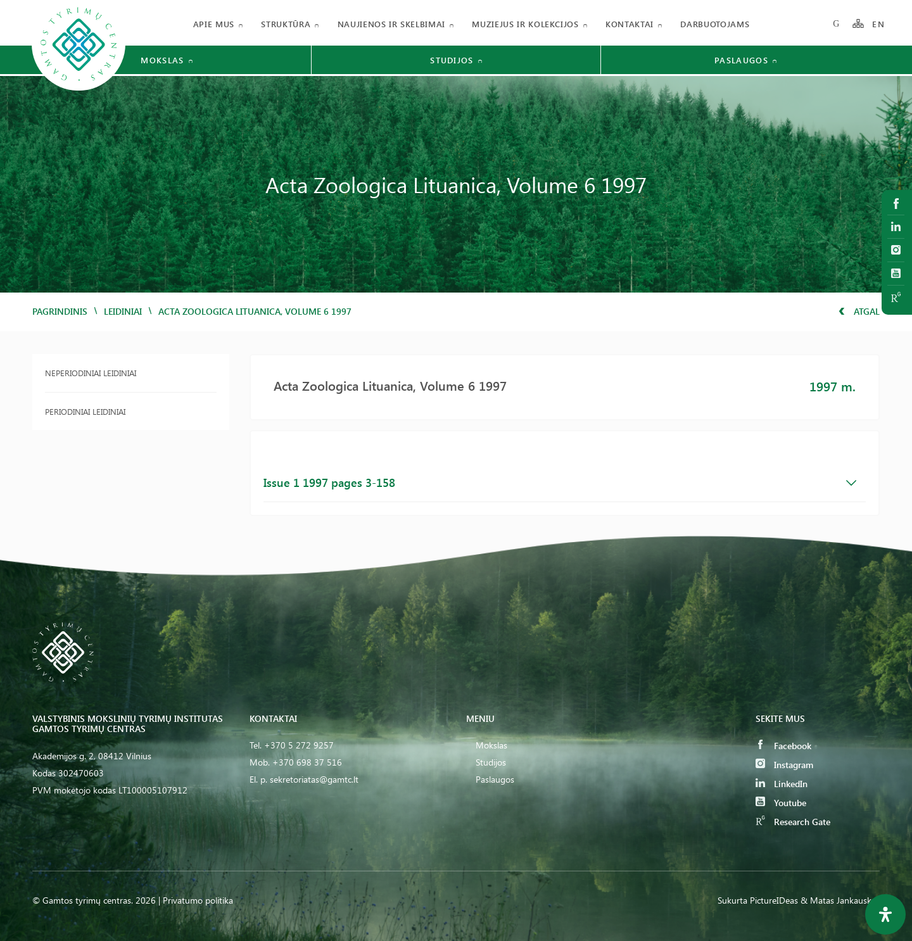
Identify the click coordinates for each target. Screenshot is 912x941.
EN (878, 23)
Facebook (783, 746)
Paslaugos (495, 779)
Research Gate (793, 822)
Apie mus (213, 23)
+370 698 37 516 (307, 762)
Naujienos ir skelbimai (391, 23)
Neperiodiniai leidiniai (90, 372)
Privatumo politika (198, 900)
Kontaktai (629, 23)
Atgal (859, 311)
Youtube (781, 803)
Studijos (491, 762)
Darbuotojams (714, 23)
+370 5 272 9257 (299, 745)
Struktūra (285, 23)
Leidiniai (123, 311)
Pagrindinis (59, 311)
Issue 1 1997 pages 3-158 (560, 482)
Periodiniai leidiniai (85, 411)
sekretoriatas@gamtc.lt (314, 779)
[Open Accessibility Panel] (885, 914)
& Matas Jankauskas (840, 900)
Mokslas (491, 745)
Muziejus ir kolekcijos (525, 23)
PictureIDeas (774, 900)
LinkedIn (782, 784)
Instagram (784, 765)
